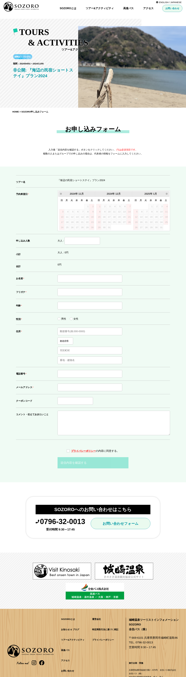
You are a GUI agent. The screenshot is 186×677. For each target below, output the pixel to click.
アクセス (148, 8)
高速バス (128, 8)
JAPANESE (176, 2)
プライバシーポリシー (83, 450)
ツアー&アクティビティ (100, 8)
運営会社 (96, 597)
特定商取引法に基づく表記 (105, 607)
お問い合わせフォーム (122, 524)
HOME (15, 111)
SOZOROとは (68, 8)
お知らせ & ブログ (70, 607)
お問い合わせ (172, 8)
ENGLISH (164, 2)
